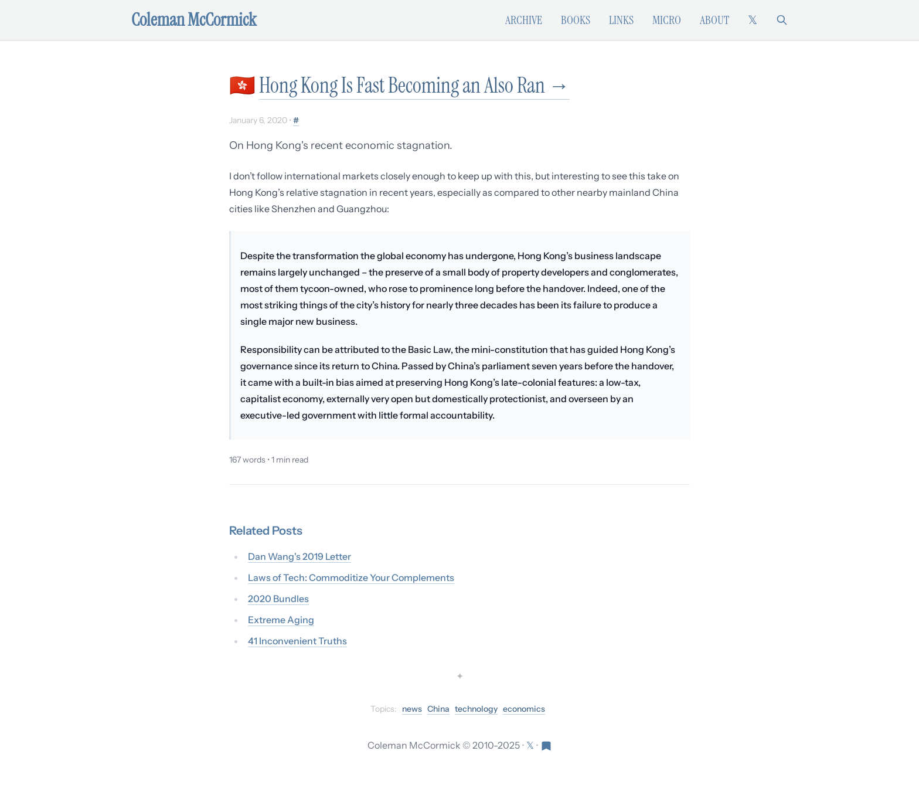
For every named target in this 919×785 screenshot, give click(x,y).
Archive (523, 20)
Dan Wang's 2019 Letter (299, 556)
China (438, 709)
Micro (666, 20)
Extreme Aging (281, 620)
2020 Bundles (278, 598)
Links (621, 20)
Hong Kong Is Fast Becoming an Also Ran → (414, 85)
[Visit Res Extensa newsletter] (546, 745)
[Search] (782, 20)
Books (575, 20)
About (714, 20)
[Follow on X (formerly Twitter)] (752, 20)
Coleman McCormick (194, 19)
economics (524, 709)
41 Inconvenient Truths (297, 641)
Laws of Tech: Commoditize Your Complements (351, 577)
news (412, 709)
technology (476, 709)
